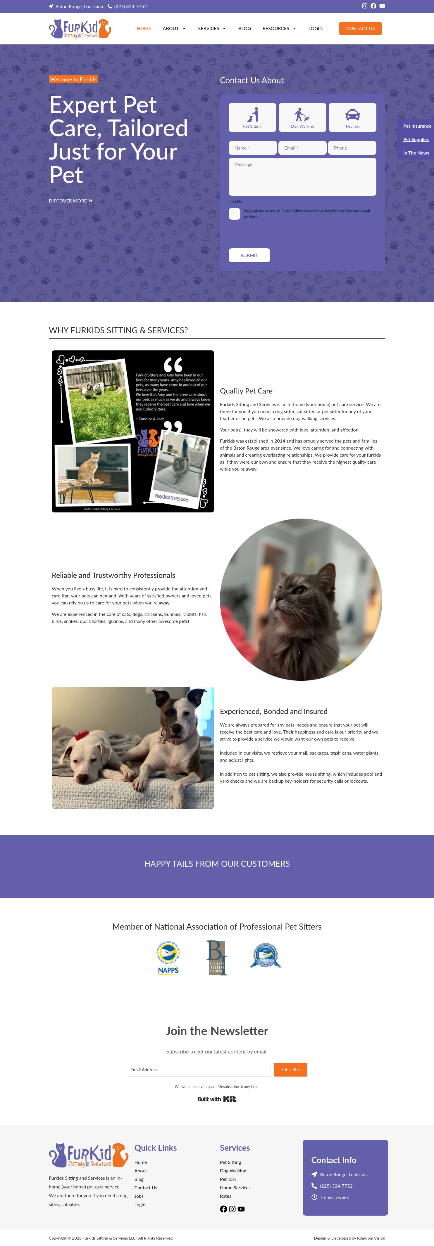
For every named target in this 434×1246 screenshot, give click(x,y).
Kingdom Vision (371, 1237)
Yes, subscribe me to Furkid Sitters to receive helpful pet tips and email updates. (307, 213)
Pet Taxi (353, 126)
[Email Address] (199, 1070)
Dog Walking (302, 126)
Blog (244, 28)
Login (316, 28)
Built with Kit (217, 1099)
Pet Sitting (252, 126)
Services (212, 28)
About (175, 28)
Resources (280, 28)
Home (144, 28)
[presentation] (273, 234)
